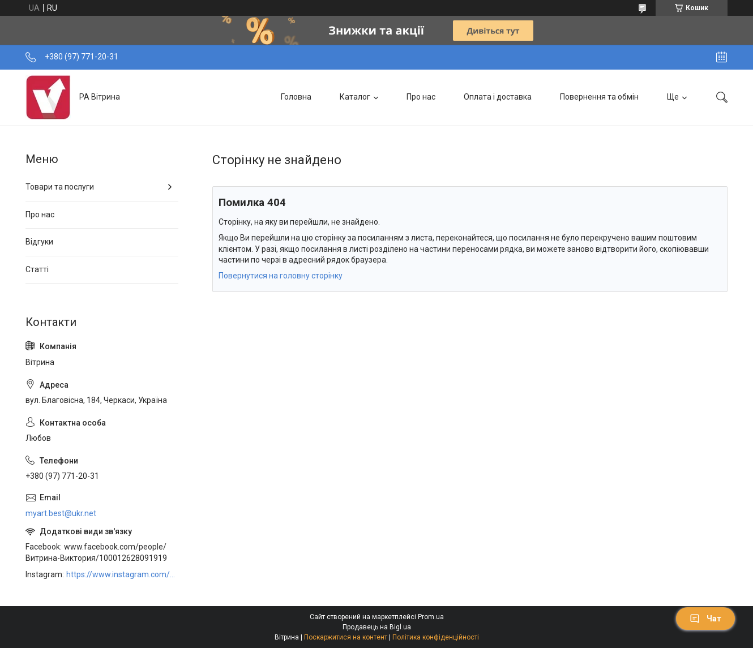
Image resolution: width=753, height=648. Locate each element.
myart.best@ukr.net (60, 513)
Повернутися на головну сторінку (281, 275)
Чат (705, 618)
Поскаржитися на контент (345, 637)
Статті (37, 269)
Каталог (355, 96)
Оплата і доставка (498, 96)
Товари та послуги (59, 186)
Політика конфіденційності (435, 637)
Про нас (421, 96)
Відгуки (39, 241)
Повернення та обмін (599, 96)
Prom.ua (431, 617)
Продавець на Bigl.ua (377, 627)
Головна (296, 96)
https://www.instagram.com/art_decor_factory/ (122, 574)
